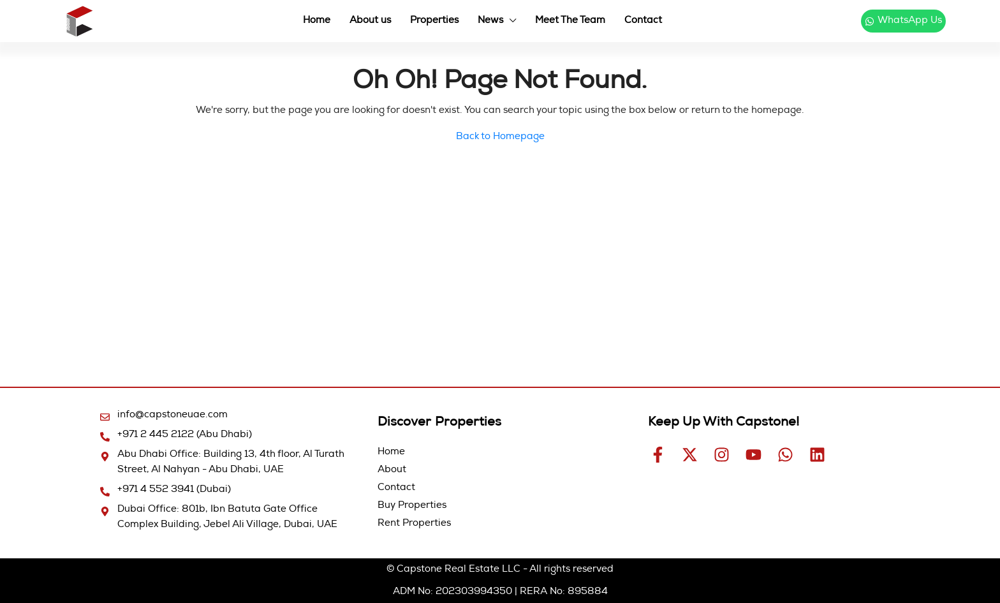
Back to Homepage (500, 137)
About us (370, 21)
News (490, 21)
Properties (434, 21)
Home (316, 21)
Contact (643, 21)
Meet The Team (570, 21)
